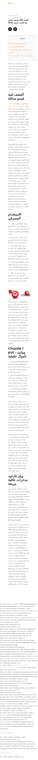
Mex (10, 3)
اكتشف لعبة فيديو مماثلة (19, 43)
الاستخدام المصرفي (18, 46)
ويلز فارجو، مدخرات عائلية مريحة (22, 55)
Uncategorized (17, 17)
